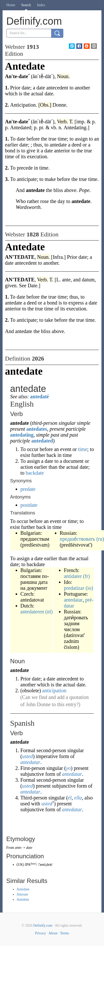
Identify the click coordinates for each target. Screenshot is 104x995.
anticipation (54, 690)
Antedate (23, 889)
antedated (42, 441)
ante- (18, 848)
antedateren (32, 611)
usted (27, 756)
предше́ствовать (77, 539)
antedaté (39, 396)
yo (68, 768)
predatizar (74, 588)
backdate (35, 473)
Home (10, 5)
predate (28, 489)
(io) (89, 588)
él (69, 797)
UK (20, 865)
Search (26, 5)
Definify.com (42, 925)
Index (41, 5)
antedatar (73, 600)
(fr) (86, 576)
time (82, 449)
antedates (36, 429)
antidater (73, 576)
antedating (22, 435)
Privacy (40, 933)
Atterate (22, 894)
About (52, 933)
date (29, 848)
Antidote (23, 899)
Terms (64, 933)
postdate (29, 505)
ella (78, 797)
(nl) (49, 611)
